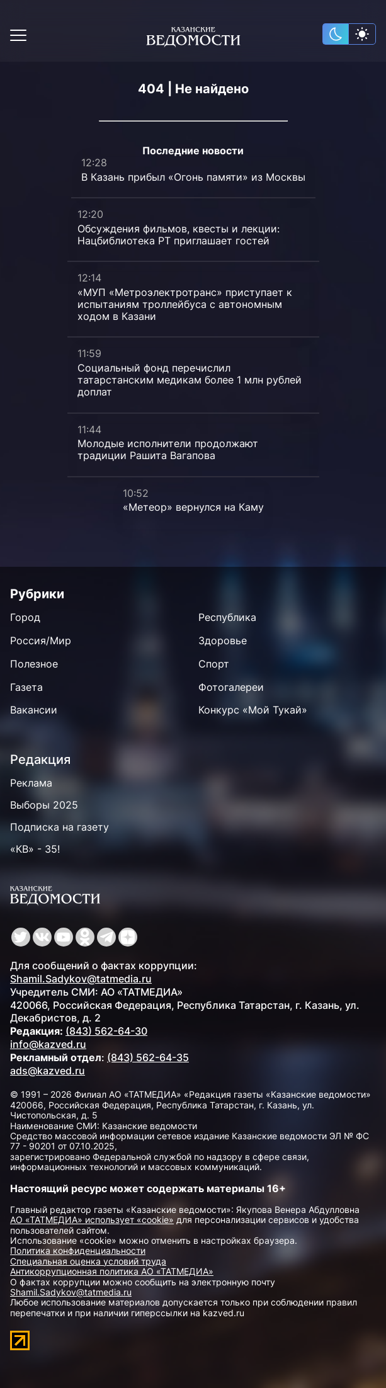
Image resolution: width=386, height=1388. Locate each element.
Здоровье (222, 640)
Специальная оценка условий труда (88, 1261)
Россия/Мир (40, 640)
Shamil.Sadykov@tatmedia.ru (81, 978)
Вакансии (33, 709)
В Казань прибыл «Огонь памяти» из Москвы (193, 177)
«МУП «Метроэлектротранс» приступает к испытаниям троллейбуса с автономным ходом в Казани (184, 304)
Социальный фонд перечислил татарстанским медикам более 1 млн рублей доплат (189, 379)
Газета (26, 687)
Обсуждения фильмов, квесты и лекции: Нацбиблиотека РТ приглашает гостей (178, 234)
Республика (227, 617)
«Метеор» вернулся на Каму (193, 507)
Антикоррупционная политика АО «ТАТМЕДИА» (111, 1271)
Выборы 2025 (44, 805)
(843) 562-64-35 (148, 1057)
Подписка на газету (59, 827)
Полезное (34, 663)
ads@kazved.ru (47, 1070)
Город (25, 617)
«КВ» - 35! (35, 849)
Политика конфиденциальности (77, 1250)
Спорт (213, 663)
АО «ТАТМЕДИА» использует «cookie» (92, 1219)
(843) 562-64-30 (106, 1031)
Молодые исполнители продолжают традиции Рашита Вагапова (167, 449)
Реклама (31, 782)
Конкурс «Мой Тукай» (252, 709)
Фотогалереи (231, 687)
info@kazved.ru (48, 1044)
